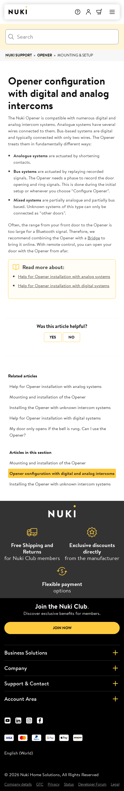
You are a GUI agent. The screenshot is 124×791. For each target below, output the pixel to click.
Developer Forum (92, 784)
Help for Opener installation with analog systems (64, 276)
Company (62, 668)
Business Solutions (62, 652)
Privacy (54, 784)
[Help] (77, 11)
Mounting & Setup (75, 55)
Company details (18, 784)
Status (69, 784)
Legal (115, 784)
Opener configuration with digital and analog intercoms (62, 473)
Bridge (94, 237)
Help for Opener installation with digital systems (63, 285)
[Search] (62, 36)
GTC (39, 784)
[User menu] (88, 11)
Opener (44, 55)
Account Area (62, 699)
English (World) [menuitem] (18, 753)
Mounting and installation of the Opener (47, 397)
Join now (62, 628)
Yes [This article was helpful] (53, 337)
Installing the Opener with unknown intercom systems (60, 407)
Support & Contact (62, 683)
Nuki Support (18, 55)
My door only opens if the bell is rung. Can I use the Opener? (57, 431)
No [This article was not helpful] (71, 337)
